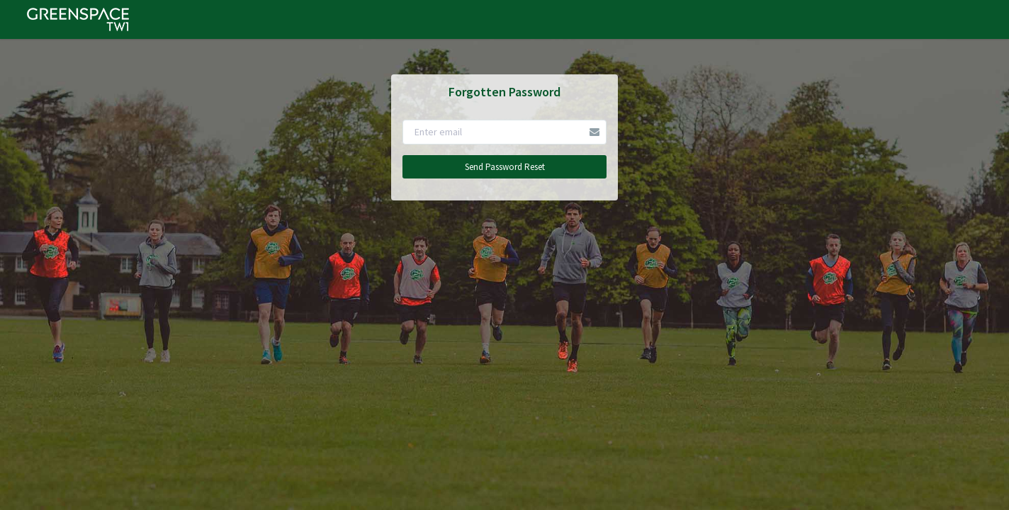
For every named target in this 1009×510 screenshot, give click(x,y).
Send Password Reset (505, 167)
